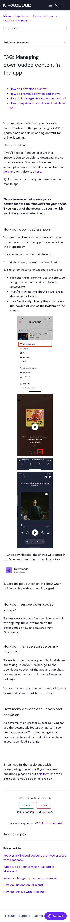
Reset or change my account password (30, 878)
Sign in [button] (58, 5)
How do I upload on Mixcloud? (23, 885)
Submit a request (50, 823)
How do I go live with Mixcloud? (24, 892)
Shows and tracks (43, 16)
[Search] (34, 28)
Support (24, 916)
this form (43, 774)
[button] (50, 5)
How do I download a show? (29, 89)
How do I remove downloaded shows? (36, 94)
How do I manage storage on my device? (38, 98)
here (6, 172)
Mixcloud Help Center (16, 16)
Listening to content (15, 20)
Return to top (14, 834)
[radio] (26, 805)
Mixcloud (9, 916)
